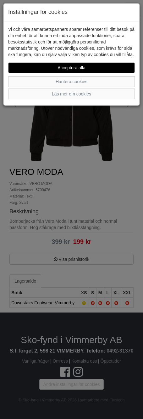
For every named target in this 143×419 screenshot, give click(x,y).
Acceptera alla (71, 67)
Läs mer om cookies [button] (71, 93)
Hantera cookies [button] (71, 81)
